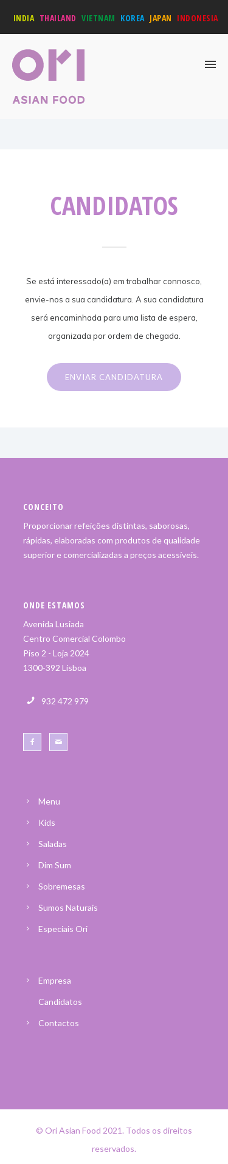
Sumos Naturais (68, 907)
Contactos (58, 1023)
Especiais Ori (63, 929)
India (24, 18)
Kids (46, 822)
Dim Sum (54, 865)
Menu (49, 801)
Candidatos (60, 1001)
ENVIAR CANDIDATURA (114, 377)
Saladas (52, 844)
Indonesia (197, 18)
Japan (161, 18)
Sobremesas (61, 886)
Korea (132, 18)
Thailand (58, 18)
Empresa (54, 980)
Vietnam (98, 18)
